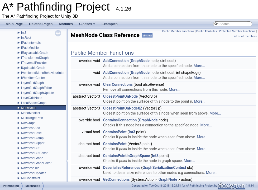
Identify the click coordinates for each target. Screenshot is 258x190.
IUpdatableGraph (33, 68)
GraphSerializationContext (164, 167)
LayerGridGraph (32, 83)
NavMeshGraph (32, 158)
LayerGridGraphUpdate (37, 93)
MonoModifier (30, 113)
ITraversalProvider (34, 63)
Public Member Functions (178, 31)
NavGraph (28, 123)
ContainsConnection (120, 120)
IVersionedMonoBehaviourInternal (45, 73)
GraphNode (140, 61)
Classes (87, 25)
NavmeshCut (30, 148)
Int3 (23, 33)
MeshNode (28, 108)
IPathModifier (30, 48)
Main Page (14, 24)
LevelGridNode (31, 98)
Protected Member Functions (237, 31)
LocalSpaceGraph (33, 103)
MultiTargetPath (32, 118)
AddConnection (116, 61)
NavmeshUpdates (33, 173)
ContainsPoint (115, 132)
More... (199, 66)
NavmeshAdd (30, 128)
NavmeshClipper (33, 143)
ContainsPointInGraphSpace (126, 156)
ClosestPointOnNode (120, 96)
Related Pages (40, 24)
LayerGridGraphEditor (36, 88)
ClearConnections (118, 84)
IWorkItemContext (33, 78)
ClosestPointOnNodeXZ (122, 108)
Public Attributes (206, 31)
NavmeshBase (31, 133)
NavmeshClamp (32, 138)
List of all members (245, 36)
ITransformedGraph (35, 58)
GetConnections (116, 179)
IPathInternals (31, 43)
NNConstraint (30, 178)
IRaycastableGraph (34, 53)
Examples (110, 24)
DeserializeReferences (121, 167)
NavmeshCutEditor (34, 153)
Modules (66, 24)
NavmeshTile (30, 168)
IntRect (26, 38)
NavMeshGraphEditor (36, 163)
